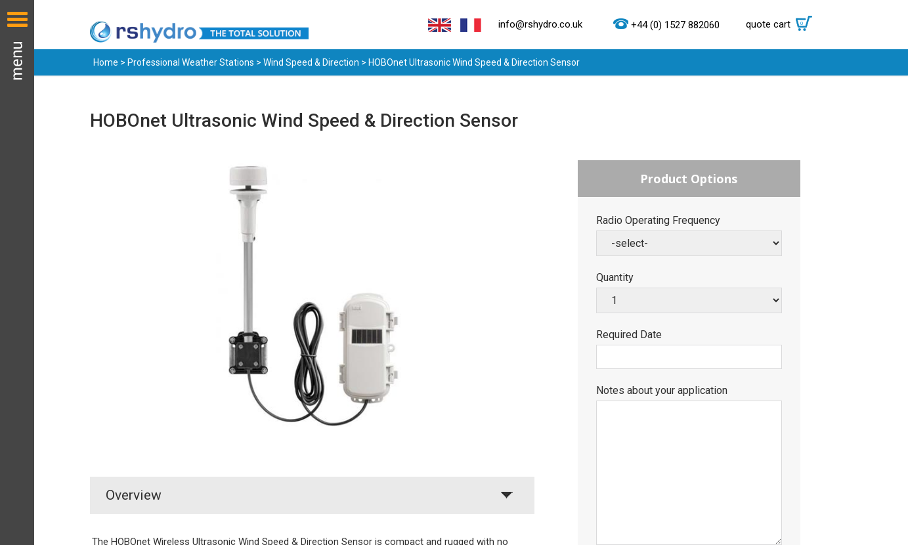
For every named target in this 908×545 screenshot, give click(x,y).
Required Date (629, 335)
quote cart (782, 24)
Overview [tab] (134, 495)
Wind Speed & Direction (311, 62)
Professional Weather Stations (190, 62)
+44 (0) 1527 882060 (675, 25)
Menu (17, 272)
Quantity (615, 277)
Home (105, 62)
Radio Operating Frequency (658, 220)
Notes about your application (661, 390)
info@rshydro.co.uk (540, 24)
